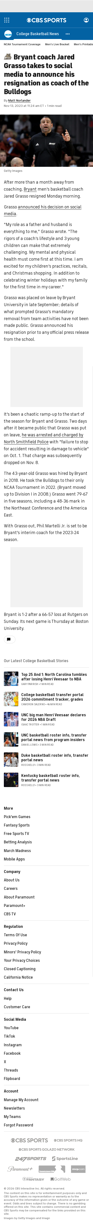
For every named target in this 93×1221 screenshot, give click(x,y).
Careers (11, 888)
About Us (12, 880)
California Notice (18, 977)
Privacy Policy (16, 943)
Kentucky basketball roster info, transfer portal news (50, 778)
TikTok (9, 1036)
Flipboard (12, 1078)
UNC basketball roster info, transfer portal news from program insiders (54, 737)
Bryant (30, 189)
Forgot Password (18, 1125)
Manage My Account (21, 1100)
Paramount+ (14, 905)
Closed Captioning (20, 969)
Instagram (13, 1045)
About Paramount (19, 897)
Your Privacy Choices (22, 960)
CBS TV (10, 914)
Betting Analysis (18, 842)
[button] (68, 34)
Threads (11, 1070)
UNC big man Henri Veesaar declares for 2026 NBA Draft (53, 717)
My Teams (12, 1116)
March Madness (17, 850)
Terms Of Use (15, 935)
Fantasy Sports (17, 825)
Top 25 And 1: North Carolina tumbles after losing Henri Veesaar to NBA (54, 677)
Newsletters (14, 1108)
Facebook (12, 1053)
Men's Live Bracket (57, 44)
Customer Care (17, 1007)
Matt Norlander (19, 100)
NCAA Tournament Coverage (22, 44)
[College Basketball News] (38, 34)
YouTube (11, 1028)
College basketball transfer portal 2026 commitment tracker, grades (52, 697)
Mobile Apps (14, 859)
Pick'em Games (17, 816)
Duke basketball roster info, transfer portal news (54, 757)
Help (8, 998)
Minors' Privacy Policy (22, 952)
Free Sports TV (16, 833)
